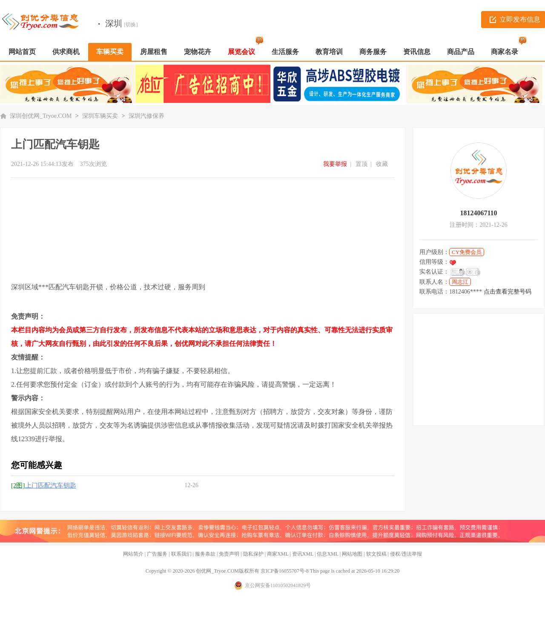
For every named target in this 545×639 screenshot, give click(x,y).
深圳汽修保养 (146, 116)
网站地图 (352, 554)
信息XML (327, 554)
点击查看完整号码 (507, 291)
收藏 (382, 164)
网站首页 (22, 51)
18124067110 (478, 213)
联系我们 (181, 554)
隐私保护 (253, 554)
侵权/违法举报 (406, 554)
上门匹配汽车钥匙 (43, 485)
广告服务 (157, 554)
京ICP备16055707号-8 (285, 571)
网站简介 (133, 554)
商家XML (277, 554)
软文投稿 (376, 554)
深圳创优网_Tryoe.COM (41, 116)
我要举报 (335, 164)
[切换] (131, 25)
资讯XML (302, 554)
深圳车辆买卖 (100, 116)
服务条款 (205, 554)
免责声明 (229, 554)
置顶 (361, 164)
